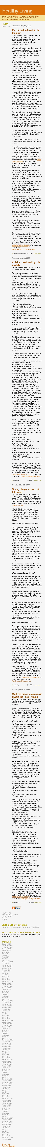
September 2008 (7, 981)
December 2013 (7, 1084)
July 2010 (5, 1017)
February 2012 (6, 1048)
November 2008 (7, 984)
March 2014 (6, 1089)
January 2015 (6, 1105)
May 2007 (5, 955)
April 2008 (5, 973)
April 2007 (5, 954)
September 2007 (7, 962)
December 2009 (7, 1006)
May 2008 (5, 975)
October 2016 (6, 1139)
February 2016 (6, 1126)
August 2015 (6, 1116)
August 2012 (6, 1058)
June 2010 (5, 1015)
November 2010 (7, 1024)
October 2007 (6, 963)
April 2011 (5, 1032)
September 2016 (7, 1137)
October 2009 (6, 1002)
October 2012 (6, 1061)
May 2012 (5, 1053)
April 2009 (5, 993)
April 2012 (5, 1051)
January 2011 (6, 1027)
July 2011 (5, 1037)
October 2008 (6, 983)
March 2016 (6, 1128)
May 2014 (5, 1092)
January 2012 (6, 1046)
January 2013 (6, 1066)
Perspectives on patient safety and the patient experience (20, 927)
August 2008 (6, 980)
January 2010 (6, 1007)
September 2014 (7, 1098)
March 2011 (6, 1030)
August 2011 (6, 1038)
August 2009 (6, 999)
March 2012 (6, 1050)
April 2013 (5, 1071)
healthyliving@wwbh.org (21, 246)
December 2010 (7, 1025)
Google (4, 919)
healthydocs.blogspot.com (30, 476)
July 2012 (5, 1056)
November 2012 (7, 1063)
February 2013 (6, 1067)
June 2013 (5, 1074)
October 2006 (6, 944)
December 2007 (7, 967)
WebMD (4, 918)
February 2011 (6, 1028)
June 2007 (5, 957)
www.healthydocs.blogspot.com (23, 249)
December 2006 (7, 947)
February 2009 (6, 989)
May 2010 (5, 1014)
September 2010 (7, 1020)
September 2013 (7, 1079)
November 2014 (7, 1102)
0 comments (37, 253)
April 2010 (5, 1012)
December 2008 (7, 986)
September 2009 (7, 1001)
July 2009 (5, 997)
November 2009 (7, 1004)
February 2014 (6, 1087)
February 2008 (6, 970)
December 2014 (7, 1103)
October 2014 (6, 1100)
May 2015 (5, 1111)
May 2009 (5, 994)
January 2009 (6, 988)
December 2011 (7, 1045)
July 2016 (5, 1134)
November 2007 (7, 965)
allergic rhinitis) (18, 505)
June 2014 (5, 1093)
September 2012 (7, 1059)
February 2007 (6, 950)
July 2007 (5, 958)
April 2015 (5, 1110)
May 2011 (5, 1033)
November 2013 (7, 1082)
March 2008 (6, 971)
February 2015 (6, 1106)
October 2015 (6, 1119)
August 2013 (6, 1077)
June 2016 (5, 1132)
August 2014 (6, 1097)
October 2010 (6, 1022)
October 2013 (6, 1080)
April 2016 (5, 1129)
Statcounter (6, 1144)
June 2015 (5, 1113)
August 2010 (6, 1019)
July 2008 (5, 978)
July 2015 (5, 1115)
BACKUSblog (6, 916)
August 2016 (6, 1136)
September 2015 (7, 1118)
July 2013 (5, 1076)
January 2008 (6, 968)
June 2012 (5, 1054)
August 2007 (6, 960)
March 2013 (6, 1069)
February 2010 (6, 1009)
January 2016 (6, 1124)
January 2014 (6, 1085)
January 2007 (6, 949)
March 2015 (6, 1108)
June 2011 (5, 1035)
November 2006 (7, 945)
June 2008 (5, 976)
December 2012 (7, 1064)
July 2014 (5, 1095)
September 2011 (7, 1040)
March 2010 (6, 1011)
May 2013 (5, 1072)
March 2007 (6, 952)
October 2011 (6, 1041)
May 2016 (5, 1131)
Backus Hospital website (10, 914)
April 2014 (5, 1090)
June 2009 (5, 996)
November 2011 (7, 1043)
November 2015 (7, 1121)
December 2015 (7, 1123)
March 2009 (6, 991)
